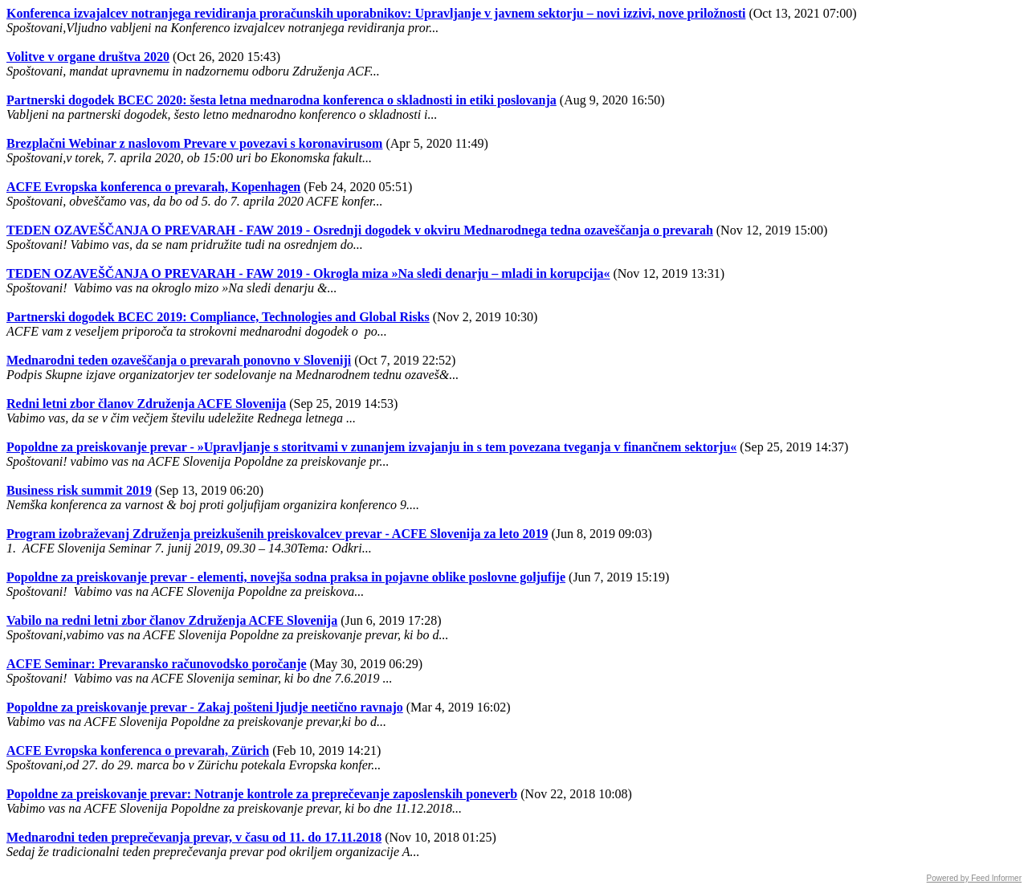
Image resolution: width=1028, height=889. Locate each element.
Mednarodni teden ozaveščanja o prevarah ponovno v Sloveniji (178, 360)
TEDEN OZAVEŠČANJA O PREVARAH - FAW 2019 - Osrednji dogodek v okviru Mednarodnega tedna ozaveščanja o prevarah (359, 230)
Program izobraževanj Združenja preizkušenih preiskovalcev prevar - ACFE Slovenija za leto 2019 (277, 533)
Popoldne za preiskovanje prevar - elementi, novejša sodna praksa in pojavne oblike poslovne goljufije (285, 577)
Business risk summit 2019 (79, 490)
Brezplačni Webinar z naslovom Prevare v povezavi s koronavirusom (194, 143)
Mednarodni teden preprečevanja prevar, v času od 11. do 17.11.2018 (193, 837)
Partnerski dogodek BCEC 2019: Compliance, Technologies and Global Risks (218, 317)
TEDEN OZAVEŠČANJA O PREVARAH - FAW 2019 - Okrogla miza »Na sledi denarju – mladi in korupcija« (308, 273)
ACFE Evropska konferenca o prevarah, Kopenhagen (153, 187)
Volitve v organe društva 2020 (87, 56)
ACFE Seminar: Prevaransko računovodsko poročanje (156, 664)
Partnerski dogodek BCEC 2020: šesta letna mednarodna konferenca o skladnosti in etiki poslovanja (281, 100)
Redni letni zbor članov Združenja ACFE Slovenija (146, 403)
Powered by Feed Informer (974, 878)
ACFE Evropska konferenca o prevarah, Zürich (137, 750)
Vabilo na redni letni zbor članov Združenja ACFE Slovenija (171, 620)
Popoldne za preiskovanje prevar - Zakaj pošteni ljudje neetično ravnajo (204, 707)
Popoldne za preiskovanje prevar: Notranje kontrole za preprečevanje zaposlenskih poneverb (261, 794)
